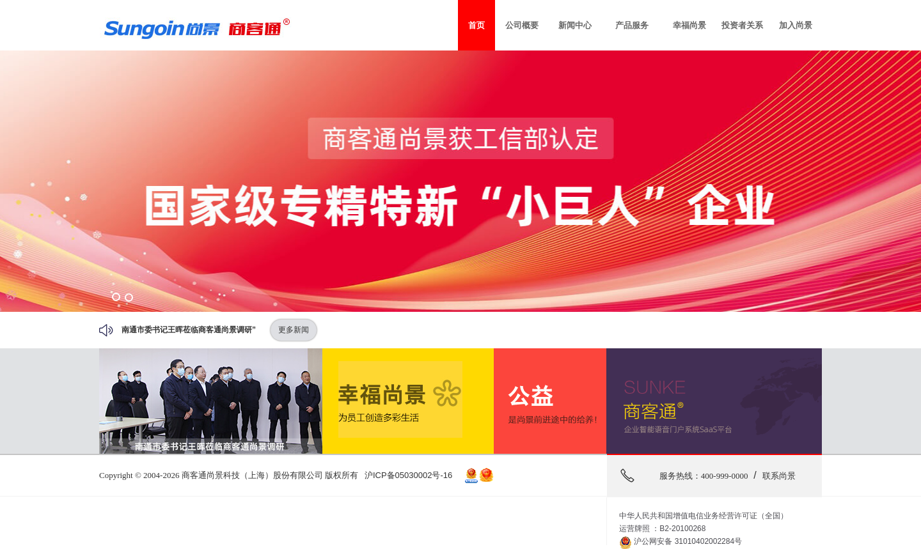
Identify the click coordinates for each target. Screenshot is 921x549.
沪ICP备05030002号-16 (408, 475)
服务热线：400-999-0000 (703, 476)
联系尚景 (779, 476)
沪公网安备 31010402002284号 (680, 542)
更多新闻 (293, 329)
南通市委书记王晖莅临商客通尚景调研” (189, 329)
